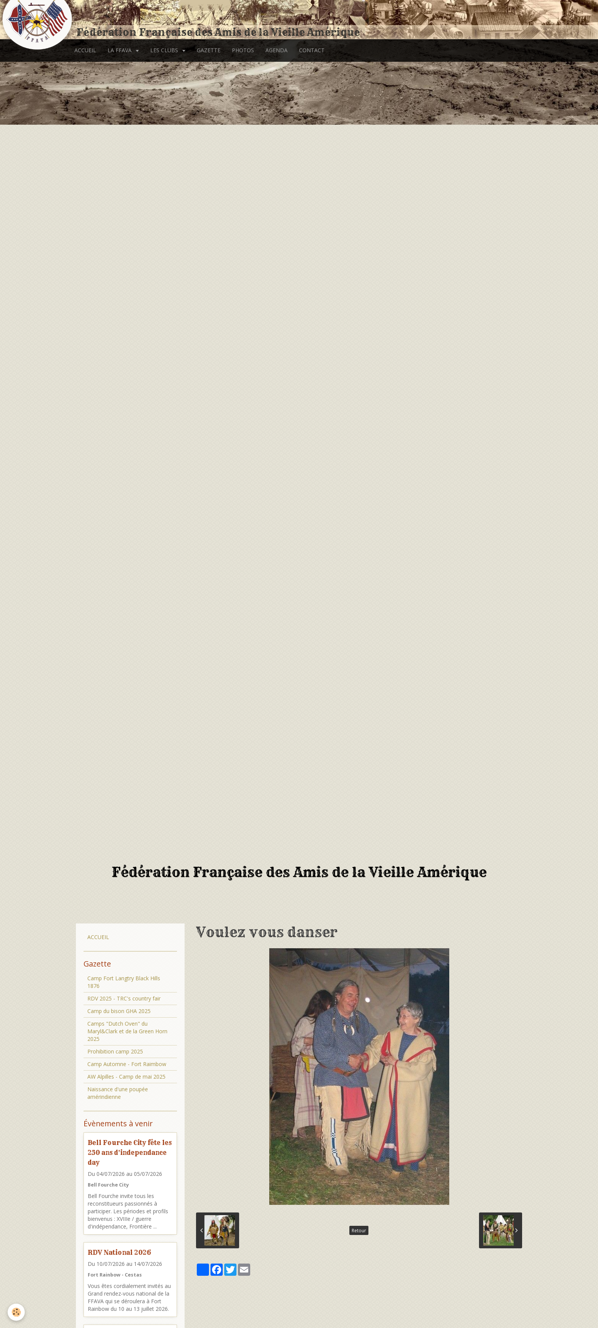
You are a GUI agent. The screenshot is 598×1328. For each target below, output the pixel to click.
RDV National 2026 (119, 1252)
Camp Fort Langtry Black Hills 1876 (123, 982)
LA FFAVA (120, 50)
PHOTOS (243, 50)
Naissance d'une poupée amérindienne (117, 1093)
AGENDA (276, 50)
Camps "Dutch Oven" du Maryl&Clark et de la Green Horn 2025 (127, 1031)
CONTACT (312, 50)
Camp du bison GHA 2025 (119, 1011)
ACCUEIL (85, 50)
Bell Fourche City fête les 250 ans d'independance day (130, 1152)
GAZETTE (208, 50)
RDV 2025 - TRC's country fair (124, 998)
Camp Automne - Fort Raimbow (126, 1064)
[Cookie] (16, 1312)
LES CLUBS (165, 50)
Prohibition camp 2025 (115, 1051)
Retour (359, 1230)
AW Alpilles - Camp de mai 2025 (126, 1076)
